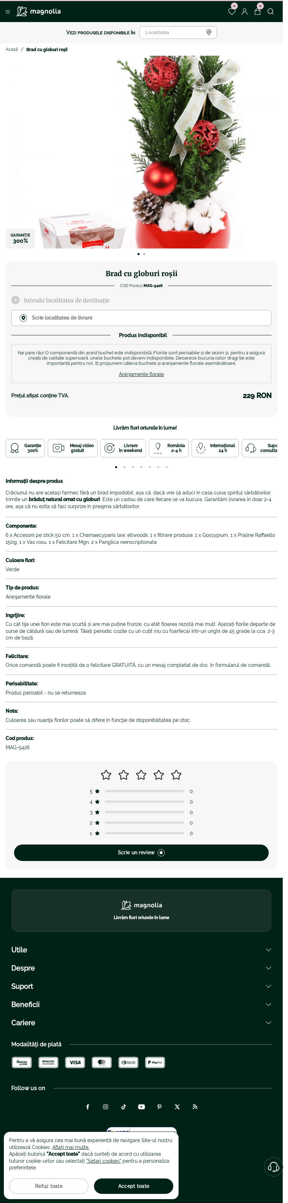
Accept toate (133, 1186)
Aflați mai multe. (70, 1147)
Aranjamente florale (141, 374)
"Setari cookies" (103, 1161)
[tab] (116, 467)
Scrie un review (141, 852)
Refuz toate (48, 1186)
